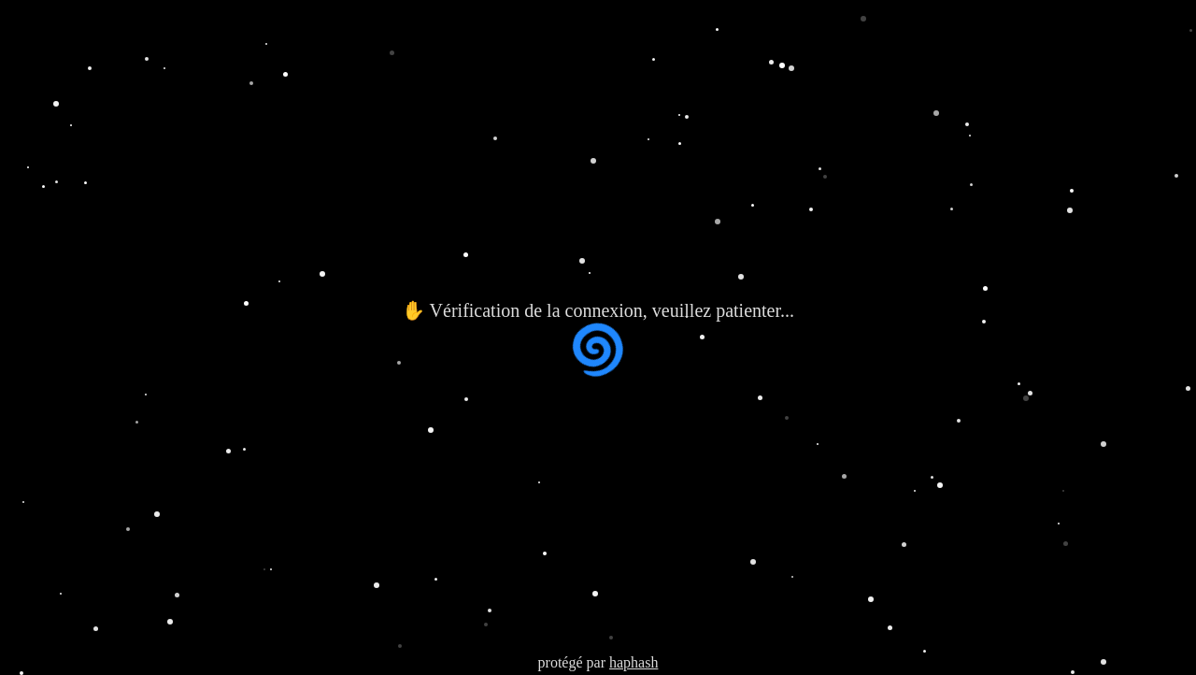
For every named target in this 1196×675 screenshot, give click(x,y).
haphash (633, 662)
